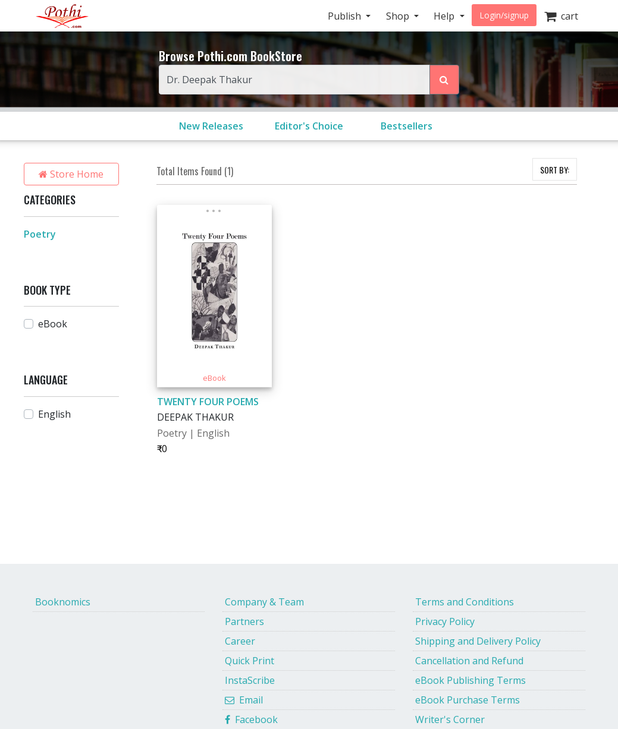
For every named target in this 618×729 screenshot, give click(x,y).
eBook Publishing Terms (470, 680)
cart (561, 16)
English (54, 414)
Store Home (71, 174)
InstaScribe (250, 680)
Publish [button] (345, 16)
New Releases (211, 125)
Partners (244, 621)
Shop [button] (399, 16)
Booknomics (62, 601)
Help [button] (445, 16)
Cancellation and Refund (469, 660)
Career (240, 641)
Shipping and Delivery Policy (478, 641)
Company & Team (264, 601)
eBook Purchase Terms (467, 699)
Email (244, 699)
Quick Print (249, 660)
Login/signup (504, 15)
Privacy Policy (445, 621)
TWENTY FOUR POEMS (208, 401)
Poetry (40, 234)
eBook (52, 323)
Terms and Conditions (464, 601)
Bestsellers (406, 125)
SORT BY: (554, 169)
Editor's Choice (309, 125)
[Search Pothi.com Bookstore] (444, 79)
